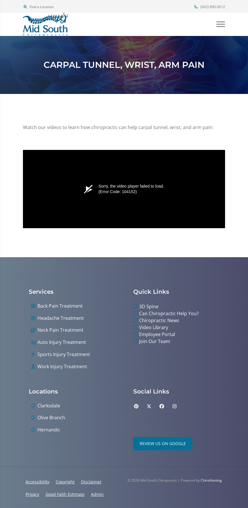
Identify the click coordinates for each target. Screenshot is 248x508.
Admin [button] (97, 494)
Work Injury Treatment (62, 367)
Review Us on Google (163, 443)
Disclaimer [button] (91, 482)
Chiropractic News (159, 320)
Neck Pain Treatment (60, 330)
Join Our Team (154, 341)
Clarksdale (48, 406)
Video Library (153, 327)
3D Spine (149, 306)
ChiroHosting (211, 480)
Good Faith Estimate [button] (65, 494)
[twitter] (149, 406)
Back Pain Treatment (60, 306)
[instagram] (174, 406)
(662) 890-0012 (209, 6)
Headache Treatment (60, 318)
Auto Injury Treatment (61, 342)
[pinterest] (136, 406)
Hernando (48, 430)
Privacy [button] (32, 494)
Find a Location (38, 6)
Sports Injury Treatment (63, 354)
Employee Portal (157, 334)
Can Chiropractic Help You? (169, 313)
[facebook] (162, 406)
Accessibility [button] (37, 482)
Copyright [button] (65, 482)
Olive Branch (51, 418)
